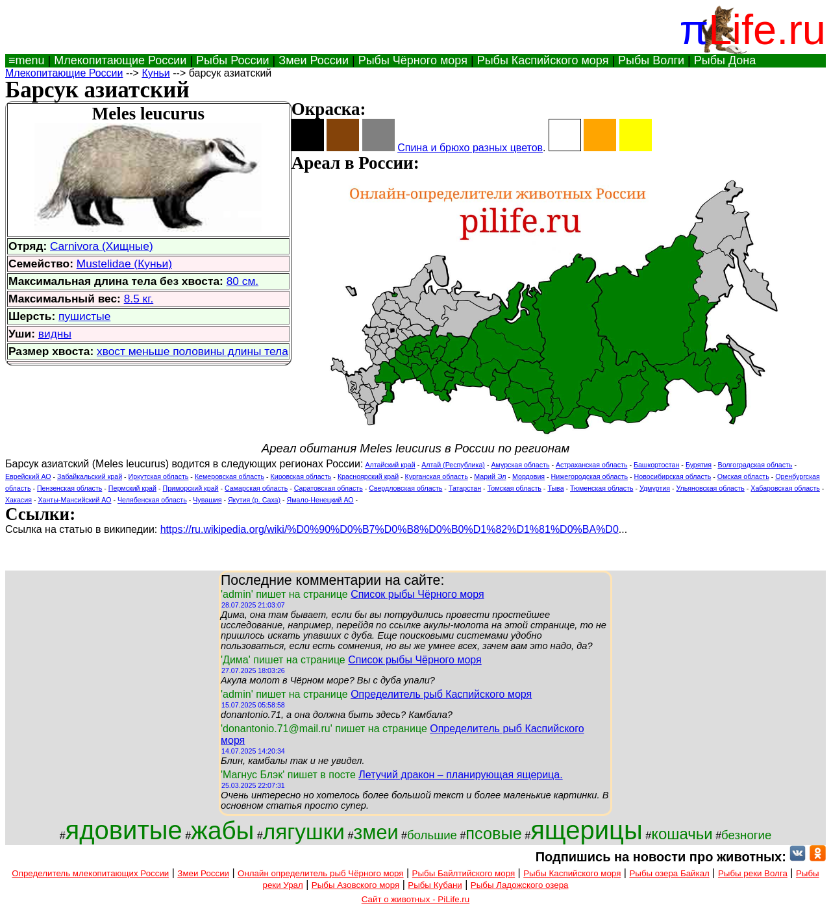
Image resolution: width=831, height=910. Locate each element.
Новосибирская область (673, 476)
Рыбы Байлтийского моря (463, 873)
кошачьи (682, 833)
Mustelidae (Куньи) (124, 263)
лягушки (304, 832)
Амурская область (520, 465)
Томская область (514, 488)
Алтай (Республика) (453, 465)
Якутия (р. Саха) (254, 500)
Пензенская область (69, 488)
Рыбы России (232, 60)
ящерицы (586, 830)
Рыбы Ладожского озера (520, 885)
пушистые (84, 316)
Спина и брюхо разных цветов (470, 147)
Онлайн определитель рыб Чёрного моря (320, 873)
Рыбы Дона (725, 60)
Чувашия (207, 500)
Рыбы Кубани (435, 885)
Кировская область (300, 476)
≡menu (25, 60)
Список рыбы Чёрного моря (417, 594)
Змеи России (314, 60)
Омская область (743, 476)
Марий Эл (490, 476)
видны (54, 333)
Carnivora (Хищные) (101, 246)
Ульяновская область (710, 488)
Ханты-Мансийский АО (74, 500)
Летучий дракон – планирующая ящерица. (460, 774)
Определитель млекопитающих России (90, 873)
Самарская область (256, 488)
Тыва (555, 488)
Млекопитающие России (120, 60)
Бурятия (699, 465)
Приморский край (190, 488)
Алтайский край (390, 465)
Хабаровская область (785, 488)
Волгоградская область (755, 465)
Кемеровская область (229, 476)
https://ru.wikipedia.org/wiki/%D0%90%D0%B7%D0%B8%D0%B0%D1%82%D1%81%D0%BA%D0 (389, 529)
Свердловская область (405, 488)
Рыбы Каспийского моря (543, 60)
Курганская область (436, 476)
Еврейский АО (28, 476)
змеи (375, 832)
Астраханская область (592, 465)
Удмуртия (654, 488)
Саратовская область (328, 488)
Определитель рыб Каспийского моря (441, 694)
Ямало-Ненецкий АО (320, 500)
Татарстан (465, 488)
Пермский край (132, 488)
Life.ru (767, 29)
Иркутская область (159, 476)
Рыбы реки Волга (753, 873)
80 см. (242, 281)
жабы (222, 830)
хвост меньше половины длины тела (192, 351)
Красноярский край (368, 476)
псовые (493, 833)
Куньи (155, 73)
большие (432, 835)
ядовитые (124, 830)
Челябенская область (152, 500)
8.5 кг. (139, 298)
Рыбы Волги (651, 60)
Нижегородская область (589, 476)
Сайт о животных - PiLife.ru (415, 899)
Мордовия (528, 476)
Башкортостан (656, 465)
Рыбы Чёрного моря (412, 60)
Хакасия (18, 500)
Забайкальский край (89, 476)
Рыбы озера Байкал (669, 873)
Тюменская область (601, 488)
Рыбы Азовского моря (355, 885)
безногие (746, 835)
